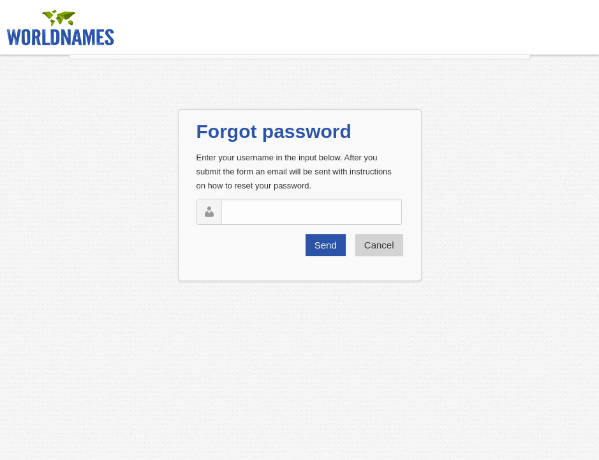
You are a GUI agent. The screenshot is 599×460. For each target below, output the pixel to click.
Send (325, 245)
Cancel (379, 245)
